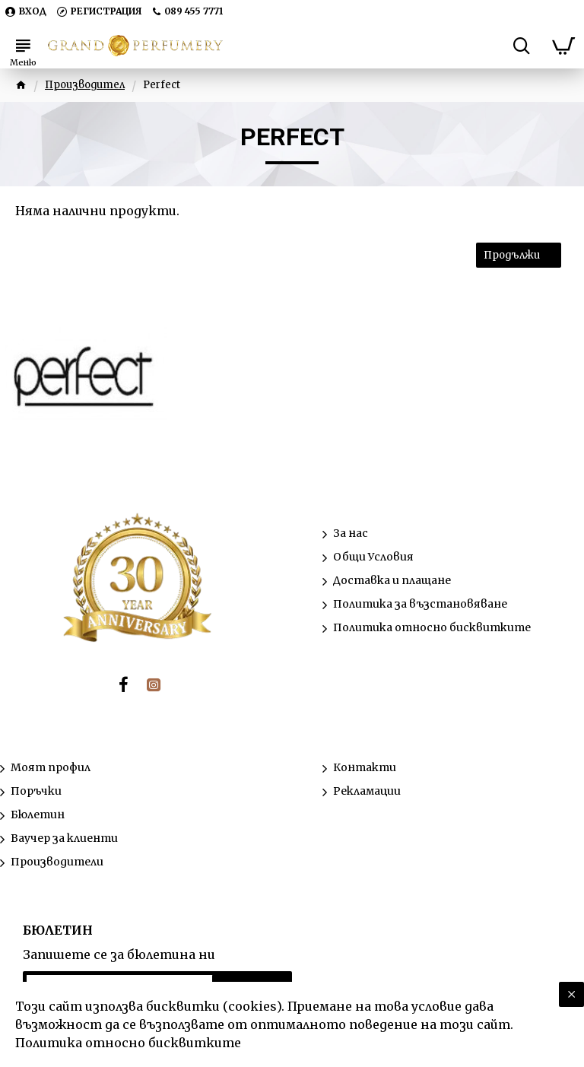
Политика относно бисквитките (128, 1042)
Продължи (512, 255)
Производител (85, 84)
